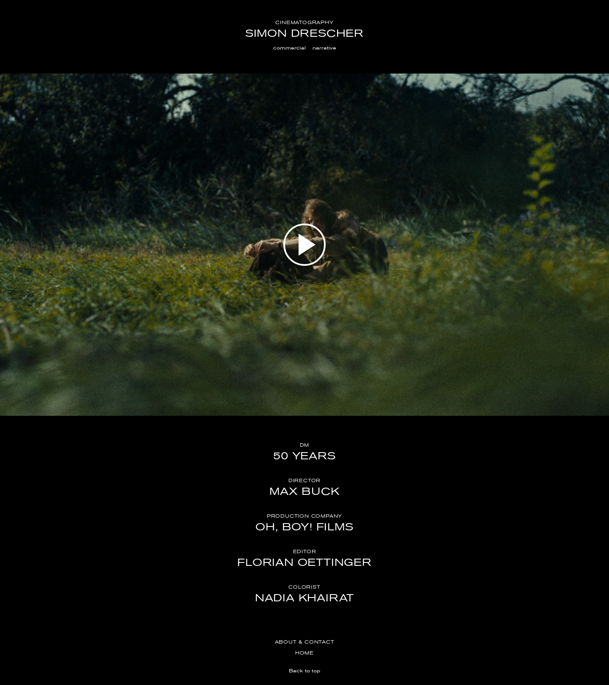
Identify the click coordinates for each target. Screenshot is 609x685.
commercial (289, 48)
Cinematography (304, 22)
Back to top (304, 671)
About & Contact (305, 642)
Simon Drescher (304, 33)
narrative (324, 48)
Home (304, 653)
